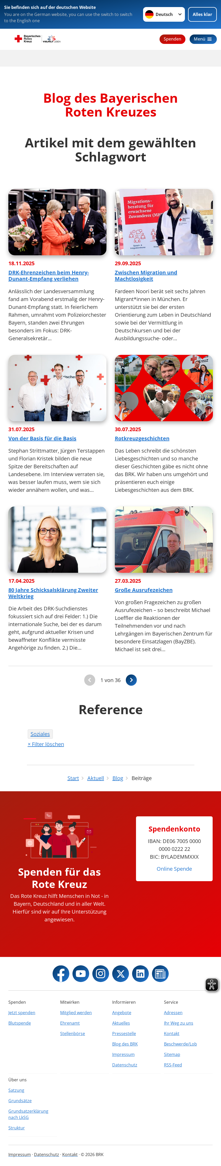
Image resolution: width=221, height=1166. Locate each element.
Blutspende (19, 1023)
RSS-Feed (173, 1065)
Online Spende (174, 868)
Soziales (40, 733)
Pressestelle (124, 1033)
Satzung (16, 1090)
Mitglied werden (76, 1012)
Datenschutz (124, 1065)
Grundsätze (20, 1101)
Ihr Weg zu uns (178, 1023)
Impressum (123, 1054)
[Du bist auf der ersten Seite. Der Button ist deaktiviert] (89, 680)
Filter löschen (48, 744)
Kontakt (171, 1033)
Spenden (172, 39)
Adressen (173, 1012)
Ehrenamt (70, 1023)
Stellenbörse (72, 1033)
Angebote (121, 1012)
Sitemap (172, 1054)
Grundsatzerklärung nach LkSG (28, 1114)
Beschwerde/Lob (180, 1044)
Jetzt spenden (21, 1012)
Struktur (16, 1128)
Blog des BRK (125, 1044)
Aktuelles (121, 1023)
